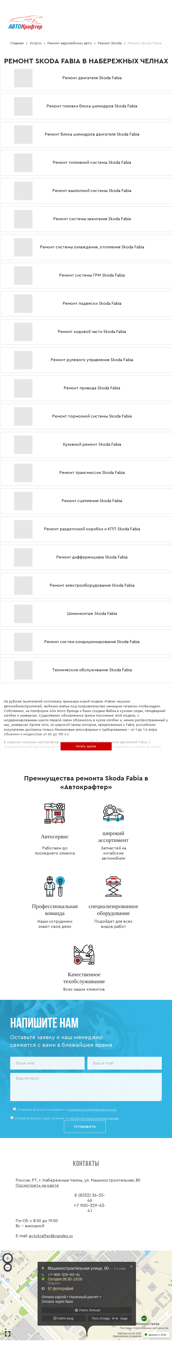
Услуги (35, 43)
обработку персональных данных (94, 1118)
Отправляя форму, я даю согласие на (66, 1118)
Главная (17, 43)
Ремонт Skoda (110, 43)
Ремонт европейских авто (70, 43)
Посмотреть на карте (37, 1185)
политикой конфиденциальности (92, 1109)
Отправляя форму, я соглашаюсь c (67, 1109)
